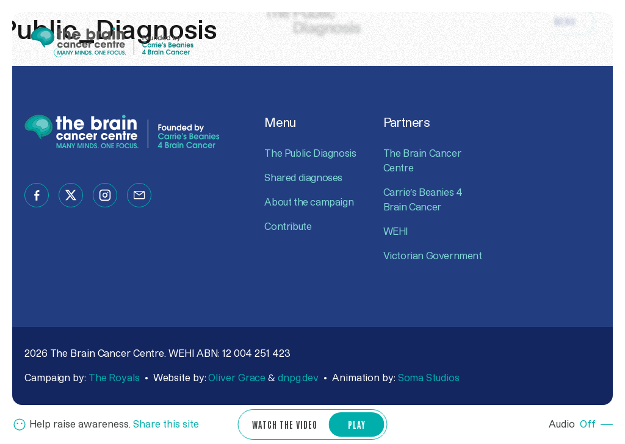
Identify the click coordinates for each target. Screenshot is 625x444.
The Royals (114, 378)
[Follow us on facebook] (36, 195)
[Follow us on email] (139, 195)
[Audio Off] (581, 424)
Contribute (287, 227)
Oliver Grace (237, 378)
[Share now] (105, 424)
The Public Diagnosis (310, 154)
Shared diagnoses (303, 178)
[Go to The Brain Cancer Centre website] (112, 41)
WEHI (395, 232)
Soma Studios (429, 378)
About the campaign (308, 202)
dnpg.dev (298, 378)
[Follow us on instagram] (105, 195)
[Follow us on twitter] (71, 195)
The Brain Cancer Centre (422, 161)
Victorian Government (432, 256)
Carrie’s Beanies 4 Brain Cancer (423, 200)
